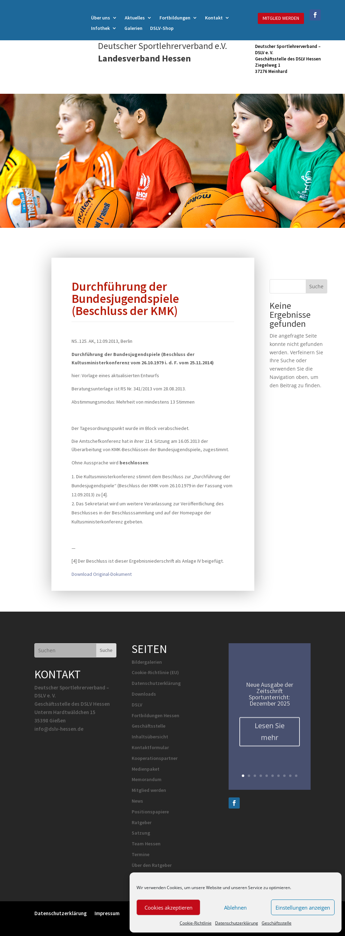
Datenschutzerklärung (236, 923)
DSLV (137, 705)
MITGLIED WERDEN (281, 18)
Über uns (100, 18)
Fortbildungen (174, 18)
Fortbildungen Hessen (155, 715)
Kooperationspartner (155, 758)
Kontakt (214, 18)
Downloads (144, 694)
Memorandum (147, 779)
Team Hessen (146, 843)
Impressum (107, 913)
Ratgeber (141, 822)
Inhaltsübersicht (150, 737)
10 (296, 776)
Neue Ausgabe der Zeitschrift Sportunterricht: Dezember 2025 (269, 698)
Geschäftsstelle (276, 923)
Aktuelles (135, 18)
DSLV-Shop (162, 28)
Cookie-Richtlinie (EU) (155, 672)
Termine (140, 854)
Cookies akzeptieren (168, 907)
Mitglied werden (149, 790)
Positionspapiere (150, 812)
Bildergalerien (147, 662)
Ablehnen (235, 907)
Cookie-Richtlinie (196, 923)
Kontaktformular (150, 747)
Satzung (141, 833)
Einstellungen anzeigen (303, 907)
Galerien (133, 28)
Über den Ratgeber (152, 865)
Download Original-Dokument (102, 574)
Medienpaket (145, 769)
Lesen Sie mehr (270, 735)
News (137, 801)
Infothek (100, 28)
